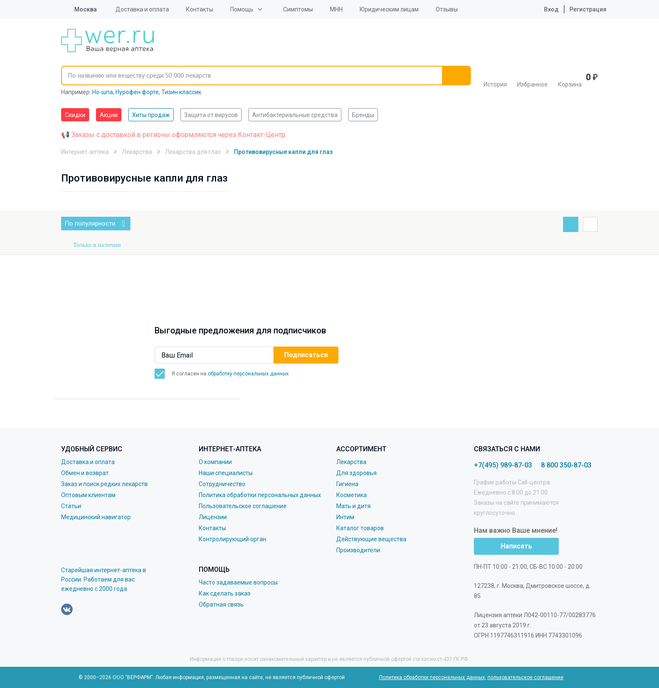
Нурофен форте (137, 92)
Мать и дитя (353, 506)
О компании (215, 462)
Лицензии (213, 517)
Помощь (241, 9)
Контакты (199, 9)
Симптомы (298, 9)
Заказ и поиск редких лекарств (104, 484)
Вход (545, 9)
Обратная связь (221, 604)
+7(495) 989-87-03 (503, 465)
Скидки (75, 115)
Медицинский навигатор (96, 517)
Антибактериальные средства (295, 115)
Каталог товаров (360, 528)
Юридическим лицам (389, 9)
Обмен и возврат (85, 473)
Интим (345, 517)
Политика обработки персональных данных (260, 495)
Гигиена (347, 484)
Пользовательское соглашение (243, 506)
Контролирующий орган (232, 539)
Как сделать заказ (225, 593)
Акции (109, 115)
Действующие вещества (371, 539)
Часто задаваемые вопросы (238, 582)
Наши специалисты (226, 473)
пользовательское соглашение (525, 677)
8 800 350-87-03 (566, 465)
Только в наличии (97, 244)
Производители (358, 550)
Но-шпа (102, 92)
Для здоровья (356, 473)
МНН (336, 9)
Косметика (351, 495)
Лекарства (351, 462)
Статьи (71, 506)
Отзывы (447, 9)
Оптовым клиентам (88, 495)
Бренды (363, 115)
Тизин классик (181, 92)
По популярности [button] (90, 223)
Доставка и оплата (142, 9)
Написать (516, 546)
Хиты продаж (151, 115)
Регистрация (587, 9)
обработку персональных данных (248, 374)
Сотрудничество (222, 484)
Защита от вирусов (211, 115)
